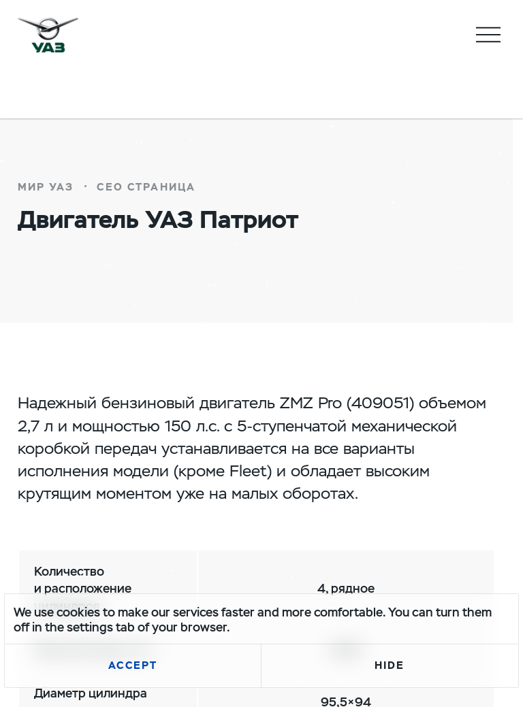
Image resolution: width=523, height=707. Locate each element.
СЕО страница (146, 187)
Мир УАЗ (46, 187)
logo (48, 34)
